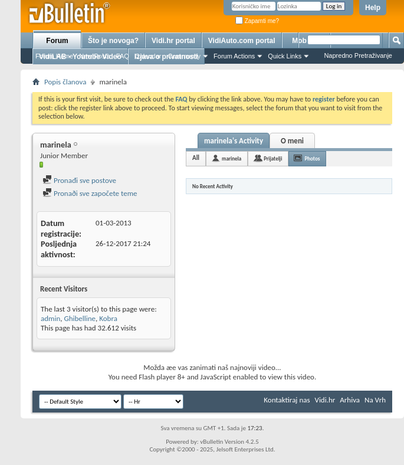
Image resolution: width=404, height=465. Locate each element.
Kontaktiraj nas (287, 399)
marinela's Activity (233, 140)
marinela (231, 158)
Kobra (108, 318)
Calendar (148, 56)
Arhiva (350, 399)
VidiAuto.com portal (241, 41)
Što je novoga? (113, 41)
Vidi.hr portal (173, 41)
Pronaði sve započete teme (89, 193)
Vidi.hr (325, 399)
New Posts (94, 56)
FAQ (122, 56)
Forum (57, 41)
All (195, 158)
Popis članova (65, 81)
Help (372, 8)
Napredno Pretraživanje (358, 55)
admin (50, 318)
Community (184, 56)
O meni (292, 140)
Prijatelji (273, 158)
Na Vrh (375, 399)
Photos (312, 158)
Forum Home (54, 56)
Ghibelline (80, 318)
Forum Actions (234, 56)
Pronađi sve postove (79, 180)
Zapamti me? (257, 21)
